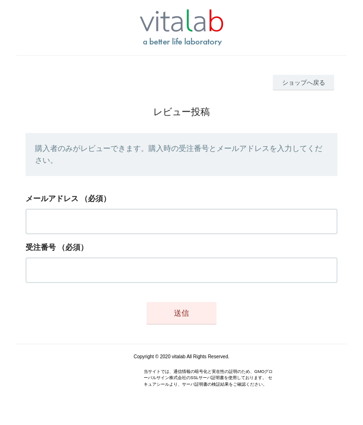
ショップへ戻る (303, 82)
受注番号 (41, 247)
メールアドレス (52, 199)
